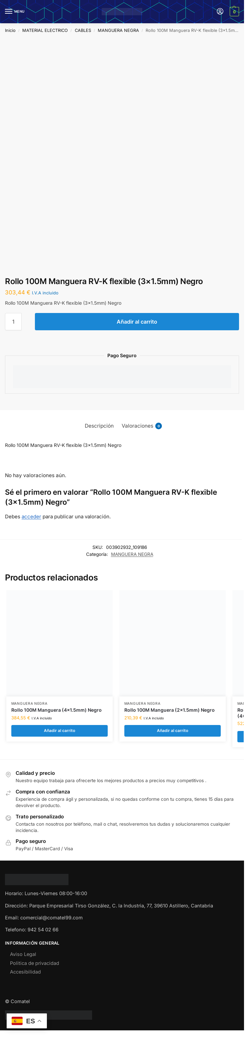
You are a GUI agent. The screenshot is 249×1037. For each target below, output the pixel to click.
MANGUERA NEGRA (118, 30)
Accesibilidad (25, 972)
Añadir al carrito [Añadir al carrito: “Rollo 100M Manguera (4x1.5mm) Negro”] (59, 730)
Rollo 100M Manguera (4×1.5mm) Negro (56, 710)
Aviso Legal (23, 954)
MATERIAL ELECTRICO (45, 30)
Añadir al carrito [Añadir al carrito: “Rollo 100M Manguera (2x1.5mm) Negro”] (172, 730)
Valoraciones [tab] (142, 426)
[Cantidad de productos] (13, 321)
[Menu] (15, 12)
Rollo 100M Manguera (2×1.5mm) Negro (169, 710)
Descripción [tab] (99, 426)
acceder (31, 516)
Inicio (10, 30)
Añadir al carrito (137, 321)
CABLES (83, 30)
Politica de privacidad (34, 963)
